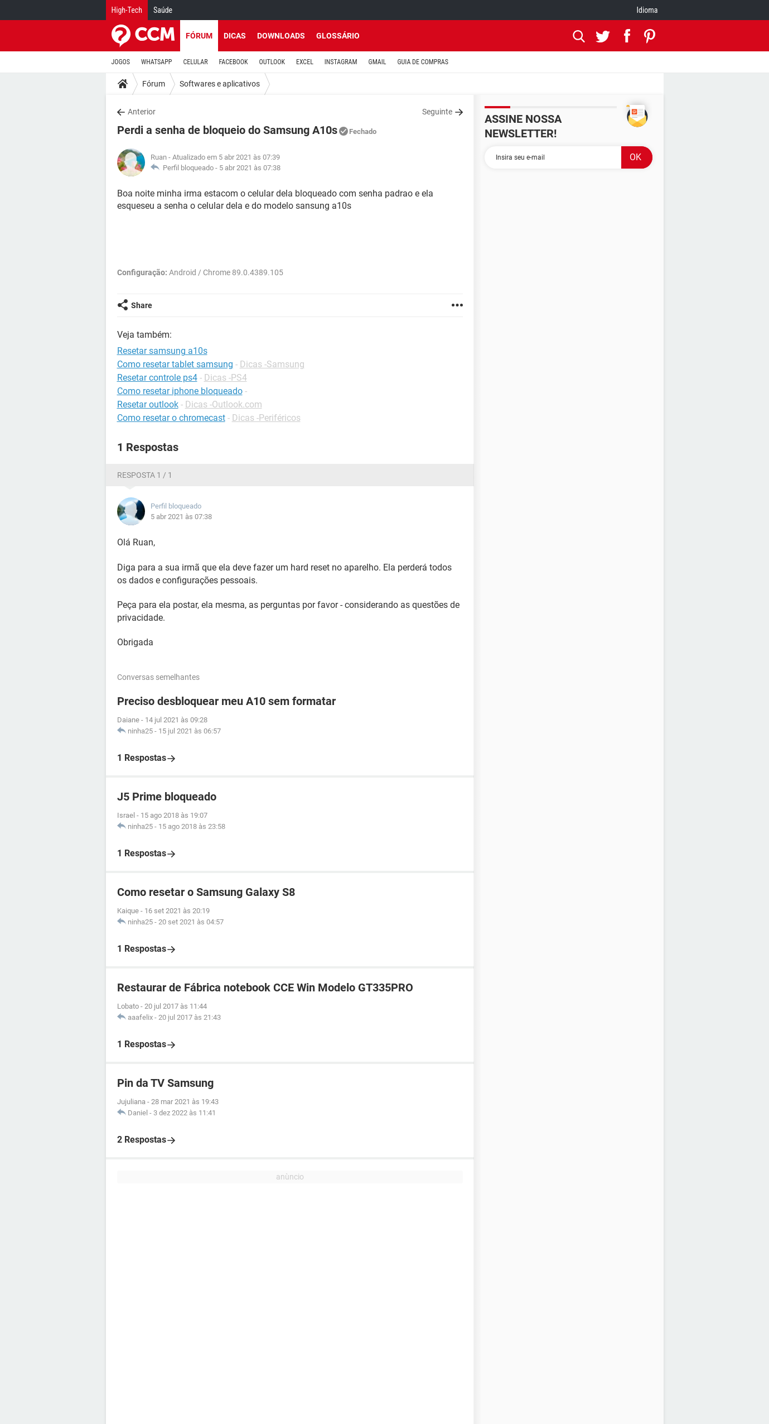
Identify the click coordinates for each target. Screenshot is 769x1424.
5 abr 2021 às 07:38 (249, 168)
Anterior (142, 111)
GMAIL (377, 62)
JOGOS (121, 62)
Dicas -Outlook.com (223, 404)
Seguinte (437, 111)
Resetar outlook (147, 404)
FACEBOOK (233, 62)
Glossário (338, 35)
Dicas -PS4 (225, 377)
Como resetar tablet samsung (175, 364)
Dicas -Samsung (272, 364)
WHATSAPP (156, 62)
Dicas (235, 35)
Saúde (162, 10)
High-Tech (127, 10)
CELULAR (195, 62)
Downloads (281, 35)
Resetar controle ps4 (157, 377)
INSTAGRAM (341, 62)
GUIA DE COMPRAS (423, 62)
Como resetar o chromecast (171, 418)
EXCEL (304, 62)
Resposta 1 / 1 (144, 475)
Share (141, 305)
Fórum (199, 35)
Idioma (647, 10)
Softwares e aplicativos (220, 83)
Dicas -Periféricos (266, 418)
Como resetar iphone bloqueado (180, 391)
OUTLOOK (272, 62)
